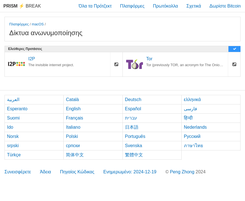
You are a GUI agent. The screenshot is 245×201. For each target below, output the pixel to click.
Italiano (73, 127)
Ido (10, 127)
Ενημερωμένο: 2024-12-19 (129, 171)
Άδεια (45, 171)
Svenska (133, 145)
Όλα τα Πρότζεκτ (95, 6)
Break (22, 6)
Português (135, 136)
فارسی (190, 108)
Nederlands (195, 127)
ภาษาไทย (193, 145)
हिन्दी (188, 118)
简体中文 (75, 154)
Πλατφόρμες (132, 6)
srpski (13, 145)
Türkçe (14, 154)
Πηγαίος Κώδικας (77, 171)
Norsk (13, 136)
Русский (192, 136)
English (73, 108)
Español (133, 108)
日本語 (131, 127)
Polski (72, 136)
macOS (38, 24)
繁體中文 (134, 154)
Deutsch (133, 99)
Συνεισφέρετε (17, 171)
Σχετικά (193, 6)
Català (72, 99)
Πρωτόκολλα (165, 6)
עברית (131, 118)
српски (73, 145)
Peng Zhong (183, 171)
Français (74, 118)
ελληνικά (192, 99)
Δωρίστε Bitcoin (225, 6)
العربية (13, 99)
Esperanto (17, 108)
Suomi (13, 118)
